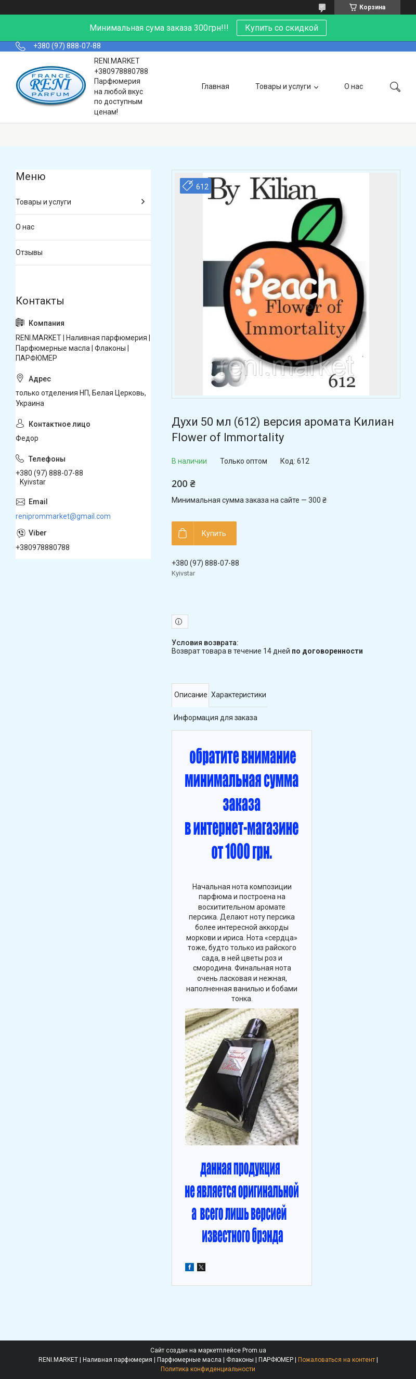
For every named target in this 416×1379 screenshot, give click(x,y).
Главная (215, 86)
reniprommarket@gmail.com (63, 516)
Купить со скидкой (281, 28)
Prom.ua (254, 1350)
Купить (214, 533)
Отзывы (29, 252)
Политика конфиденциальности (208, 1369)
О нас (353, 86)
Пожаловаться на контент (336, 1359)
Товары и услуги (283, 86)
